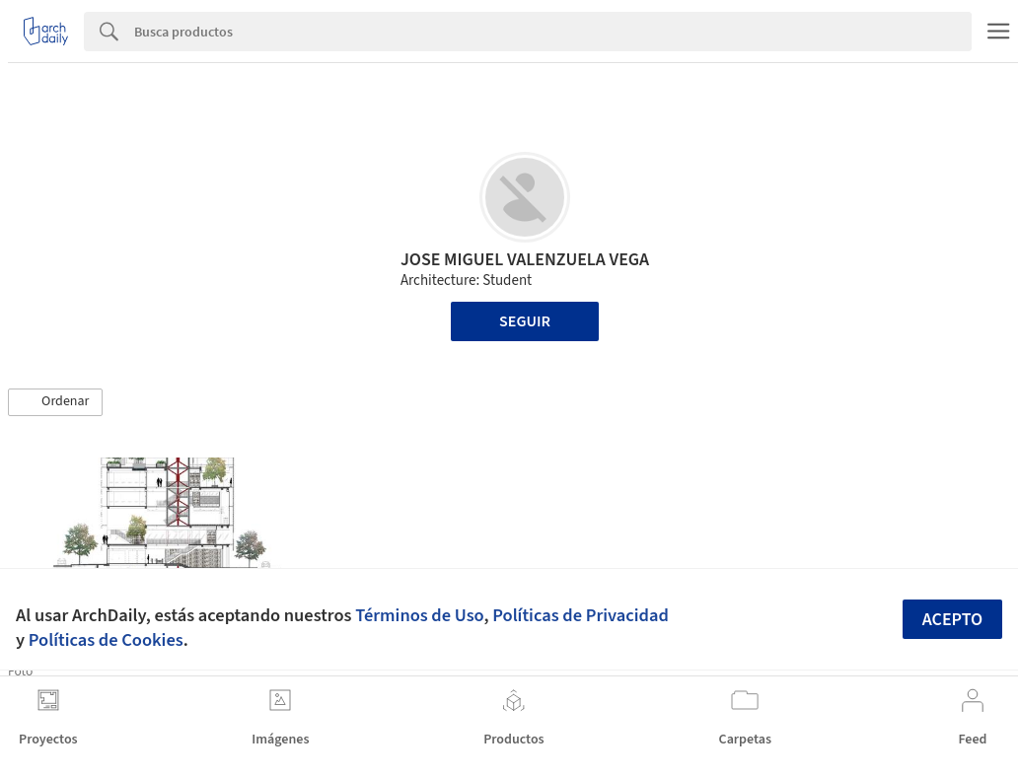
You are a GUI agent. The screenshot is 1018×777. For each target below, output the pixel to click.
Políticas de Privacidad (580, 615)
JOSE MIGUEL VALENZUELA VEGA (524, 259)
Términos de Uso (419, 615)
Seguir (524, 321)
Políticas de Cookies (106, 640)
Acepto (952, 619)
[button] (55, 402)
